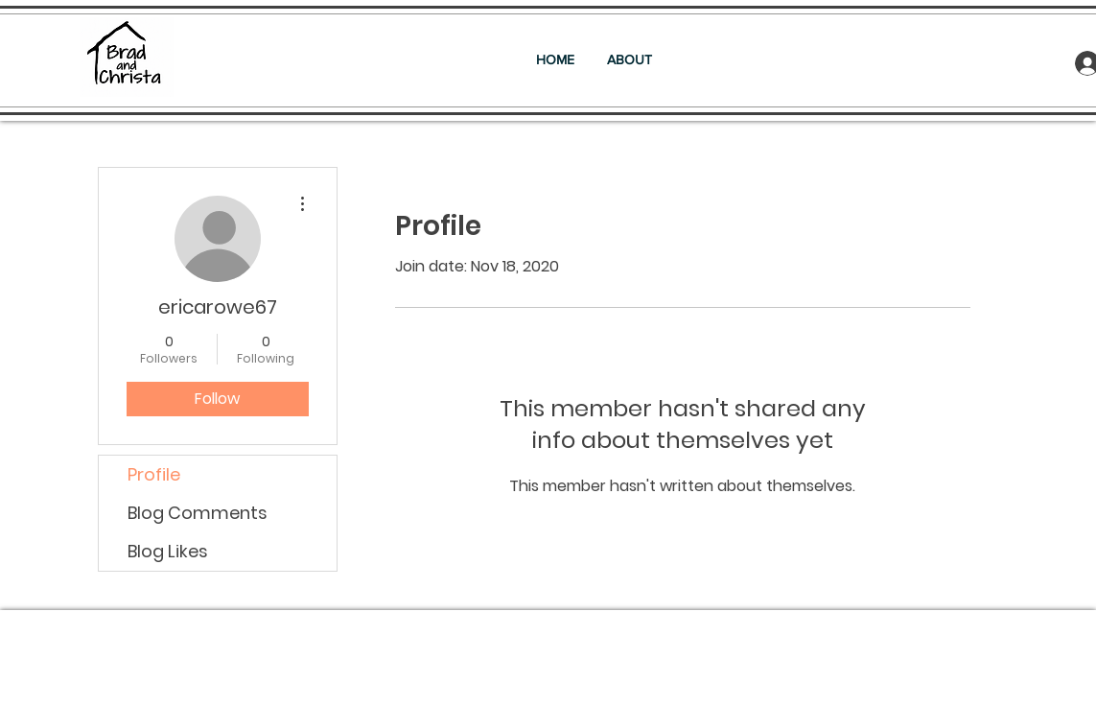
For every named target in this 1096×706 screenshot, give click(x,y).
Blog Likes (168, 551)
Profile (154, 474)
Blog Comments (198, 513)
